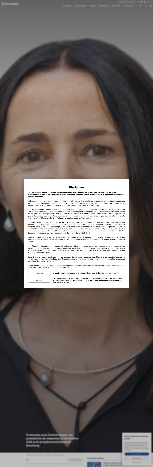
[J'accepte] (39, 273)
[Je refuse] (39, 281)
